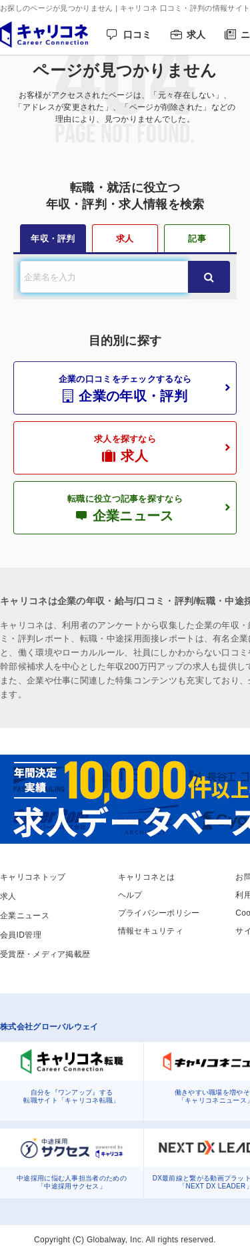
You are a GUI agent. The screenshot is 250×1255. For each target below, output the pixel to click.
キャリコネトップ (32, 877)
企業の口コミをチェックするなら (125, 388)
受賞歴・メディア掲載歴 (45, 954)
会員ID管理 (20, 935)
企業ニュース (24, 915)
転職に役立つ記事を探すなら (125, 508)
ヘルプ (130, 895)
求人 (196, 34)
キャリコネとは (146, 877)
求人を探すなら (125, 448)
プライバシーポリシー (159, 913)
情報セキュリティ (150, 931)
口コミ (137, 34)
